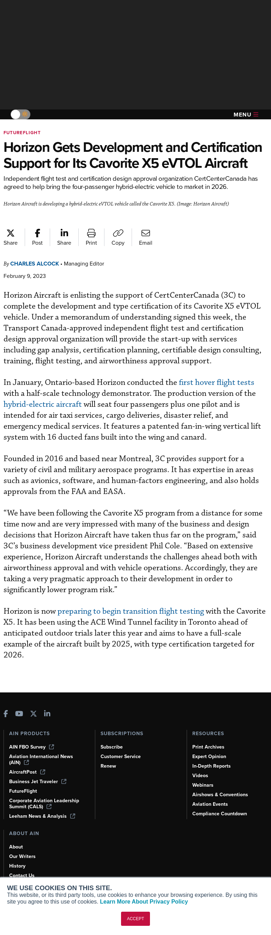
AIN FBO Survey (31, 747)
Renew (108, 766)
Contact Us (22, 876)
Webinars (202, 785)
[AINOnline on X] (33, 714)
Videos (200, 776)
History (17, 866)
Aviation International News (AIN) (41, 760)
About (16, 847)
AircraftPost (27, 772)
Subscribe (112, 747)
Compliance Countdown (219, 814)
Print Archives (208, 747)
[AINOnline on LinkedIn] (47, 714)
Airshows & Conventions (220, 795)
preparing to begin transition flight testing (131, 611)
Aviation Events (210, 804)
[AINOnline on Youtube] (19, 714)
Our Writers (22, 856)
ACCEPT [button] (135, 918)
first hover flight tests (215, 382)
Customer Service (121, 757)
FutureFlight (22, 132)
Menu (246, 115)
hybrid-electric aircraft (43, 404)
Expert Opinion (209, 757)
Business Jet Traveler (37, 782)
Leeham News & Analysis (42, 816)
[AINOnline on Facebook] (6, 714)
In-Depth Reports (211, 766)
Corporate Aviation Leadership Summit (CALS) (44, 804)
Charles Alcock (34, 264)
